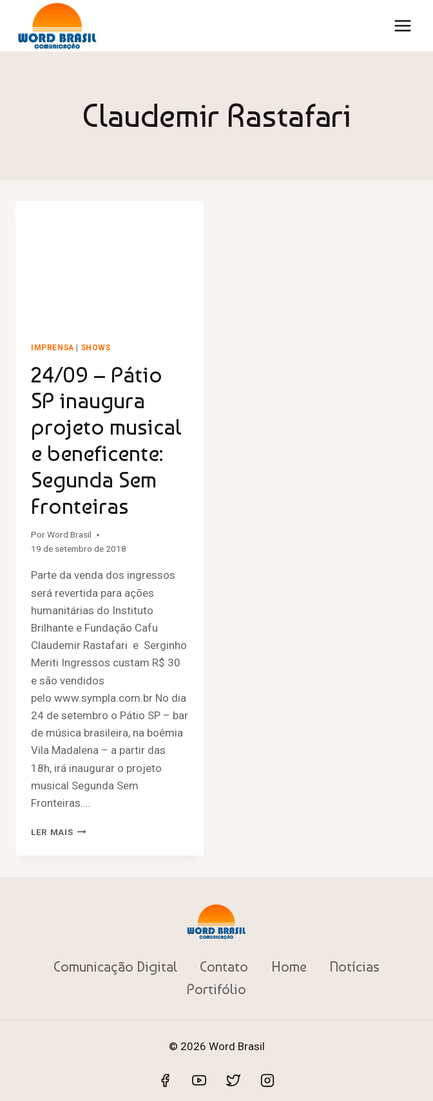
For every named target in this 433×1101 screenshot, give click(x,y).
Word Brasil (69, 534)
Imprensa (52, 347)
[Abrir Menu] (402, 25)
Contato (224, 966)
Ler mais (58, 832)
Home (289, 966)
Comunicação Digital (115, 966)
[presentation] (109, 263)
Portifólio (216, 989)
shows (96, 347)
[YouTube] (199, 1080)
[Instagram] (267, 1080)
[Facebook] (165, 1080)
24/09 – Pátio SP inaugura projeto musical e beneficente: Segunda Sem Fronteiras (106, 440)
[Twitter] (233, 1080)
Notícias (354, 966)
